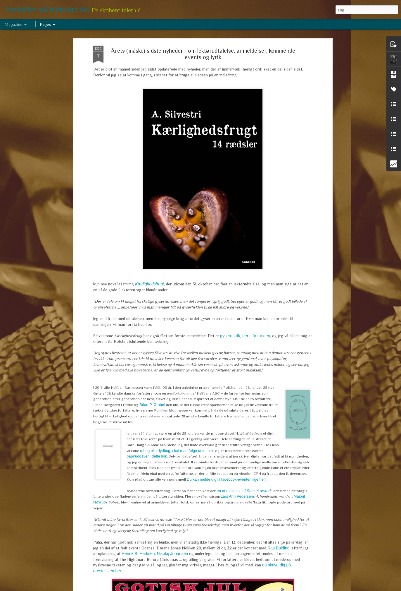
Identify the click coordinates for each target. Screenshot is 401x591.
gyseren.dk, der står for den (245, 157)
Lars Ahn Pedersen (237, 318)
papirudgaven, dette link (147, 278)
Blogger (224, 588)
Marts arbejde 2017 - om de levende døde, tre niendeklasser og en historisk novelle (186, 454)
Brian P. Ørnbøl (152, 227)
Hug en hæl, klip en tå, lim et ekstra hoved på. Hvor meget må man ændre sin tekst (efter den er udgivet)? (195, 388)
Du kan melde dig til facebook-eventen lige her (226, 301)
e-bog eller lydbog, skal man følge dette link (176, 272)
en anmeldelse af (244, 313)
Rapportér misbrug (244, 588)
